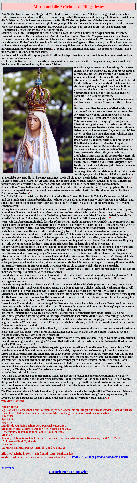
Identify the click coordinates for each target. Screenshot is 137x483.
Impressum (7, 467)
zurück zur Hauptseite (68, 472)
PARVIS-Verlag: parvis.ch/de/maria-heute (100, 457)
